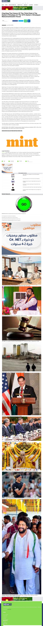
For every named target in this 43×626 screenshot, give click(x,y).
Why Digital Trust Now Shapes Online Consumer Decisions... (10, 217)
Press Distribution (12, 4)
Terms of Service (5, 614)
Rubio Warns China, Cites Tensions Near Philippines (14, 441)
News (6, 4)
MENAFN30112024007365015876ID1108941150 (12, 130)
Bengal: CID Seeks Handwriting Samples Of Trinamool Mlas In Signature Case (20, 341)
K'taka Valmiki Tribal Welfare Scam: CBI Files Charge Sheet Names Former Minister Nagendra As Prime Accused (20, 595)
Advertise (4, 618)
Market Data (19, 4)
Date (3, 20)
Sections (36, 4)
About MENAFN (5, 619)
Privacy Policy (5, 615)
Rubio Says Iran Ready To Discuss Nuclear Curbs (13, 372)
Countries (31, 4)
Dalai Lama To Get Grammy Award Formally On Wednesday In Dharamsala (20, 471)
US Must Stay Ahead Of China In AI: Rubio (12, 416)
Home (3, 4)
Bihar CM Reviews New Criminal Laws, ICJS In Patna (14, 315)
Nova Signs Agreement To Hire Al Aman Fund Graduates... (31, 178)
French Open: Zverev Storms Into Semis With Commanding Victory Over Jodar (21, 498)
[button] (25, 3)
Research (25, 4)
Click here (9, 609)
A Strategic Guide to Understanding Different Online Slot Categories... (11, 220)
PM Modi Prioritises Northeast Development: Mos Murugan (16, 285)
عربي (23, 3)
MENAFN (4, 25)
